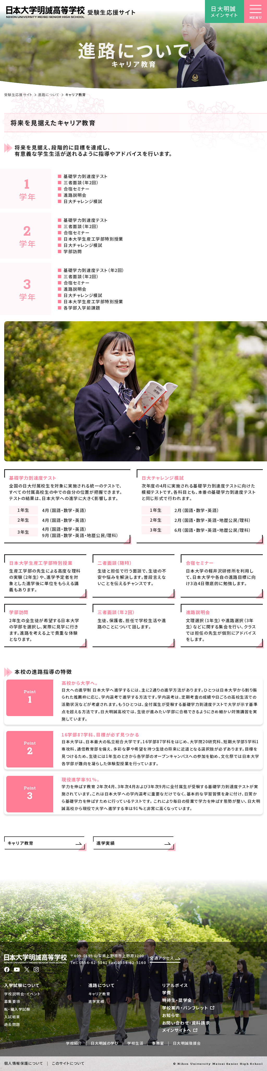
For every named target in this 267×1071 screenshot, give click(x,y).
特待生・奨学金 (177, 1000)
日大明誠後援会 (187, 1043)
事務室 (158, 1043)
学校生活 (135, 1043)
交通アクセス (165, 958)
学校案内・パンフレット (188, 1007)
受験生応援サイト (18, 94)
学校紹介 (74, 1043)
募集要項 (12, 1001)
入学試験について (22, 985)
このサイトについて (68, 1063)
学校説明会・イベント (22, 993)
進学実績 (96, 1001)
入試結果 (12, 1016)
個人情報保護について (23, 1063)
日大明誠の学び (105, 1043)
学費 (166, 992)
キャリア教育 (99, 993)
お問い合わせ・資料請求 (186, 1023)
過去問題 (12, 1024)
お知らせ (170, 1015)
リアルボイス (175, 985)
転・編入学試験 (17, 1009)
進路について (49, 94)
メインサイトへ (180, 1030)
